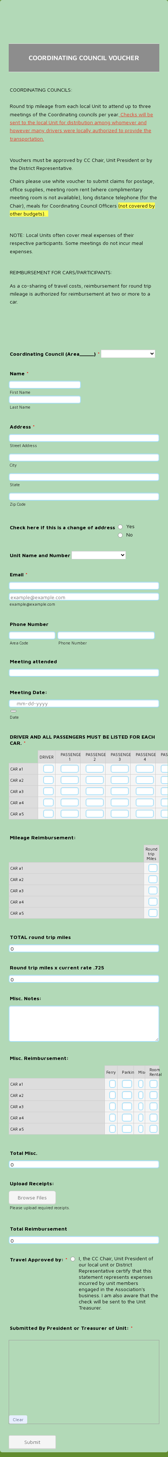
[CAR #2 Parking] (127, 1095)
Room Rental (155, 1072)
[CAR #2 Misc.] (140, 1095)
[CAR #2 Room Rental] (153, 1095)
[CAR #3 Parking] (127, 1106)
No (129, 534)
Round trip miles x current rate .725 (57, 967)
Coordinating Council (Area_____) (55, 354)
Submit (32, 1442)
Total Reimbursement (38, 1229)
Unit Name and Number (40, 555)
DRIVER (47, 757)
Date (14, 717)
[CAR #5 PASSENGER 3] (120, 814)
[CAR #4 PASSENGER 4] (145, 802)
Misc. (143, 1072)
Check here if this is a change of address (62, 527)
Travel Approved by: (38, 1259)
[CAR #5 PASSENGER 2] (95, 814)
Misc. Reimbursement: (39, 1058)
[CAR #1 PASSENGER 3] (120, 769)
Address (22, 426)
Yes (130, 526)
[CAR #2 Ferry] (112, 1095)
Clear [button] (18, 1419)
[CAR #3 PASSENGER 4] (145, 791)
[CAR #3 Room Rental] (153, 1106)
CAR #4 (17, 802)
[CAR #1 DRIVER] (48, 769)
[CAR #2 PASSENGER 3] (120, 780)
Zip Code (18, 504)
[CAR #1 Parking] (127, 1084)
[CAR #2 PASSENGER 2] (95, 780)
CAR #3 (17, 791)
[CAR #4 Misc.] (140, 1118)
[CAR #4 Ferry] (112, 1118)
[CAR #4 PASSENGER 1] (70, 802)
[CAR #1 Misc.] (140, 1084)
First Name (20, 392)
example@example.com (32, 604)
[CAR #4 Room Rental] (153, 1118)
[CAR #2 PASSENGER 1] (70, 780)
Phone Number (29, 624)
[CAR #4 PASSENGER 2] (95, 802)
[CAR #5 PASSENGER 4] (145, 814)
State (15, 484)
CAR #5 (17, 813)
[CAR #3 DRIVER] (48, 791)
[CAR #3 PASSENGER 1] (70, 791)
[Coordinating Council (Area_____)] (128, 354)
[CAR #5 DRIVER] (48, 814)
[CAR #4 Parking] (127, 1118)
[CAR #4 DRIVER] (48, 802)
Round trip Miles (151, 854)
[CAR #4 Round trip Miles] (152, 902)
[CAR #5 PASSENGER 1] (70, 814)
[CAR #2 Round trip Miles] (152, 879)
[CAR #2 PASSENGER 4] (145, 780)
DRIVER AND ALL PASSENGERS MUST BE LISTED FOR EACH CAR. (82, 740)
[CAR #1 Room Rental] (153, 1084)
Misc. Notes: (25, 998)
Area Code (19, 642)
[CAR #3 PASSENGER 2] (95, 791)
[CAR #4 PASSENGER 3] (120, 802)
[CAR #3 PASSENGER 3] (120, 791)
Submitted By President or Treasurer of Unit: (71, 1328)
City (13, 465)
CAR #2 (17, 780)
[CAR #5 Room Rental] (153, 1129)
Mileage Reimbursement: (43, 837)
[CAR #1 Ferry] (112, 1084)
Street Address (23, 445)
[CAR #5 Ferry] (112, 1129)
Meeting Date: (28, 692)
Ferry (111, 1072)
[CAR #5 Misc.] (140, 1129)
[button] (13, 711)
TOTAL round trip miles (40, 937)
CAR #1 (17, 769)
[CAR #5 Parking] (127, 1129)
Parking (129, 1072)
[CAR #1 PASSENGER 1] (70, 769)
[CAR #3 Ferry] (112, 1106)
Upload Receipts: (32, 1183)
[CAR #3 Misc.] (140, 1106)
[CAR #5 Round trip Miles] (152, 913)
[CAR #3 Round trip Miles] (152, 890)
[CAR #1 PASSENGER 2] (95, 769)
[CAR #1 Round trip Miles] (152, 868)
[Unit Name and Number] (98, 555)
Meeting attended (33, 661)
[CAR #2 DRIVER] (48, 780)
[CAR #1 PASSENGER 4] (145, 769)
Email (19, 574)
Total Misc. (23, 1153)
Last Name (20, 407)
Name (19, 373)
